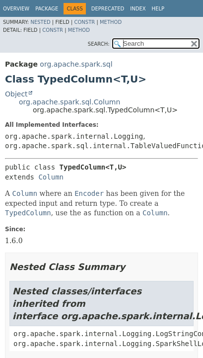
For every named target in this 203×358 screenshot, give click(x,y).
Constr (84, 22)
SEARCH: (99, 44)
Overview (16, 8)
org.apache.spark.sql (76, 64)
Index (137, 8)
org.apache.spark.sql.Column (69, 102)
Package (46, 8)
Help (158, 8)
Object (16, 94)
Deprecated (108, 8)
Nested (40, 22)
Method (111, 22)
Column (51, 177)
